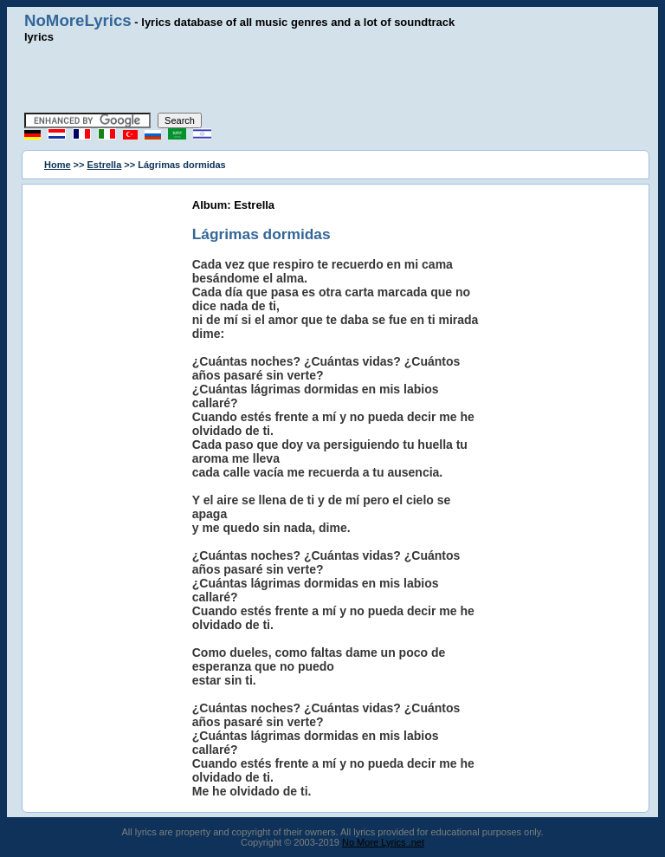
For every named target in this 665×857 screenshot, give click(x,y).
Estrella (104, 164)
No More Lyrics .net (383, 842)
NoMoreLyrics (78, 20)
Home (57, 164)
